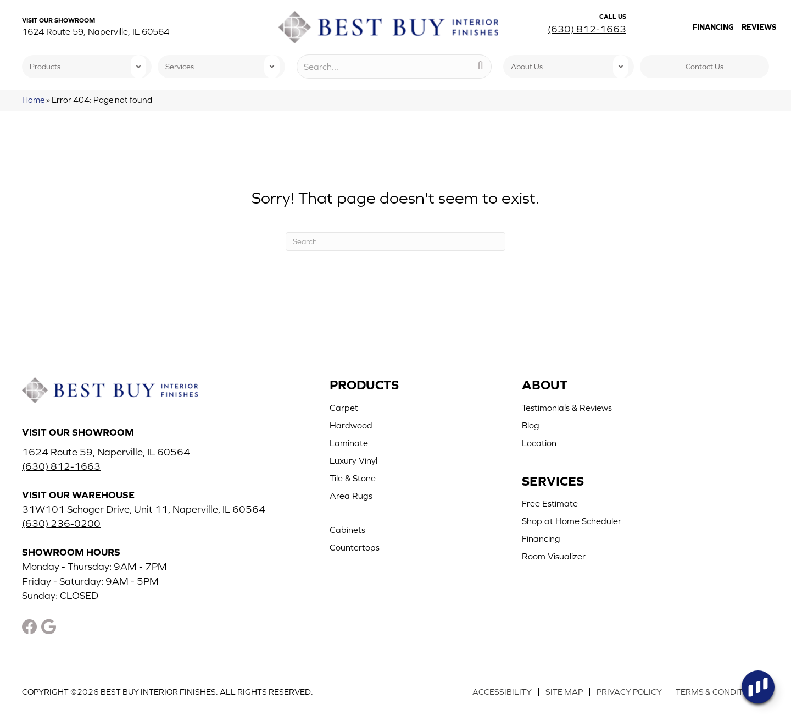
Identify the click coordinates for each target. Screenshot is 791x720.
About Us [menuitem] (527, 66)
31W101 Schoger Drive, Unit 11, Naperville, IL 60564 (143, 509)
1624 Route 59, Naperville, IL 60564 (95, 31)
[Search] (395, 241)
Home (33, 100)
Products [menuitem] (45, 66)
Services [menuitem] (179, 66)
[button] (138, 66)
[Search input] (394, 66)
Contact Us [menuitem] (704, 66)
